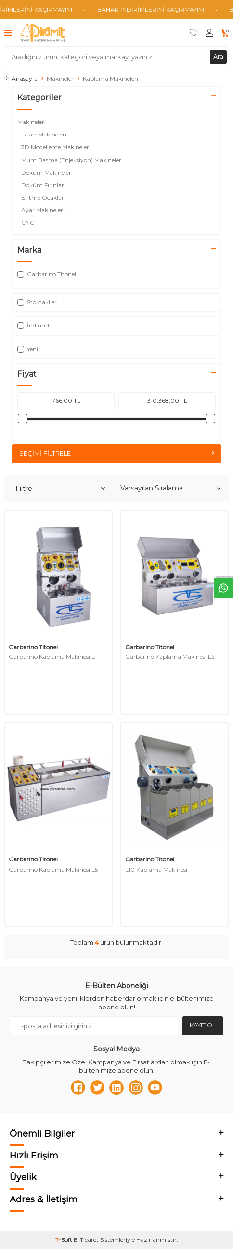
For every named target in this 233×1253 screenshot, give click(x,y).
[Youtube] (155, 1087)
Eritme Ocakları (44, 197)
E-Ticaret (86, 1239)
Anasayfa (21, 78)
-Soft (64, 1239)
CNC (29, 222)
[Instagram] (135, 1087)
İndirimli (34, 325)
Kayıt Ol (203, 1025)
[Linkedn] (116, 1087)
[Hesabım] (209, 33)
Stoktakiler (37, 302)
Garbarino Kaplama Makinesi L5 (53, 869)
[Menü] (8, 33)
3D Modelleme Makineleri (56, 146)
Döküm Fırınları (44, 185)
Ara (218, 56)
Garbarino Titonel (33, 647)
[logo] (42, 32)
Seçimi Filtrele (116, 453)
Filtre (60, 488)
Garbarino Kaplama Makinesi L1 (53, 656)
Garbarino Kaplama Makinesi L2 (170, 656)
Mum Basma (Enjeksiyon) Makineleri (72, 159)
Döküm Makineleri (47, 172)
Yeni (27, 349)
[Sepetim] (225, 33)
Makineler (60, 78)
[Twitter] (97, 1087)
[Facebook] (78, 1087)
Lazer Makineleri (44, 134)
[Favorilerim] (194, 33)
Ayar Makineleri (43, 210)
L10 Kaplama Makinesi (156, 869)
